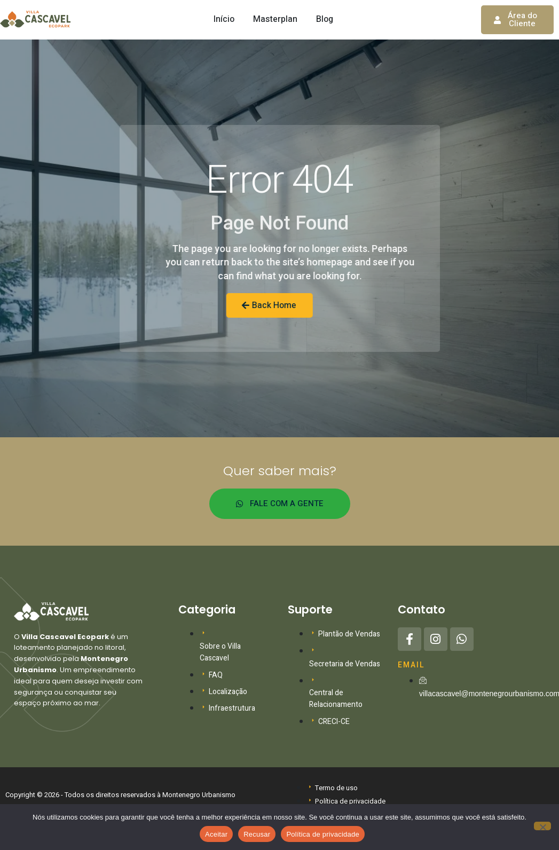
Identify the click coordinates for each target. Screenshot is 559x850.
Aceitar (216, 834)
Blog (324, 19)
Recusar (256, 834)
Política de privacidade (322, 834)
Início (224, 19)
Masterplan (275, 19)
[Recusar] (542, 826)
